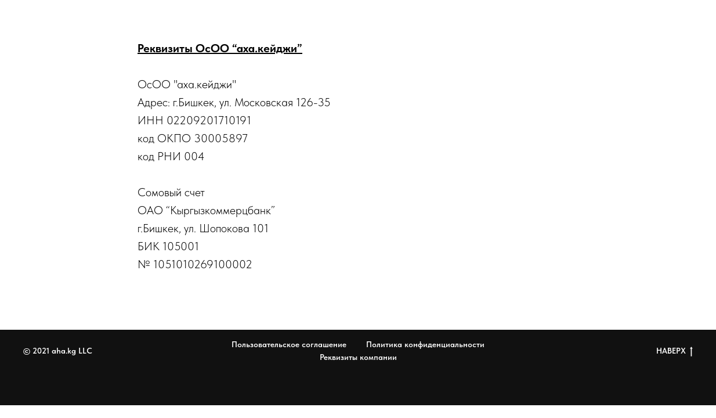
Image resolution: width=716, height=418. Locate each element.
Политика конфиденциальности (425, 344)
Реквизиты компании (358, 357)
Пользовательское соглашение (289, 344)
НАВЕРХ (674, 351)
